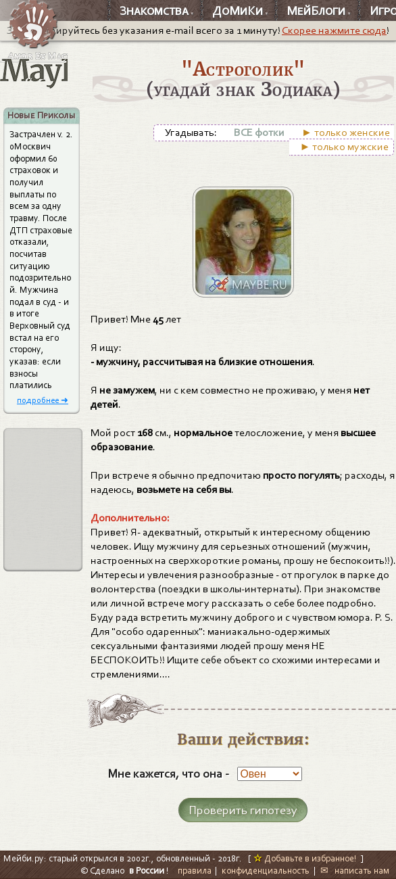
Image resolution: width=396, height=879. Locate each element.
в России (146, 870)
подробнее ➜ (42, 400)
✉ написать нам (354, 870)
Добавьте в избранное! (305, 858)
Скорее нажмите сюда (334, 30)
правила (195, 870)
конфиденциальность (266, 870)
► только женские (345, 132)
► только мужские (344, 147)
